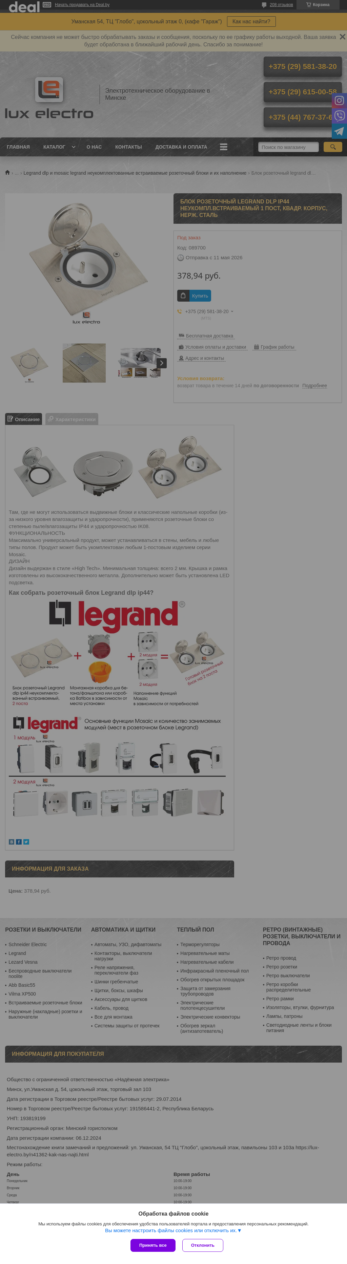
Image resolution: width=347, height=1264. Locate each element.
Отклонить (203, 1245)
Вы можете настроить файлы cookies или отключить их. (171, 1230)
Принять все (153, 1245)
